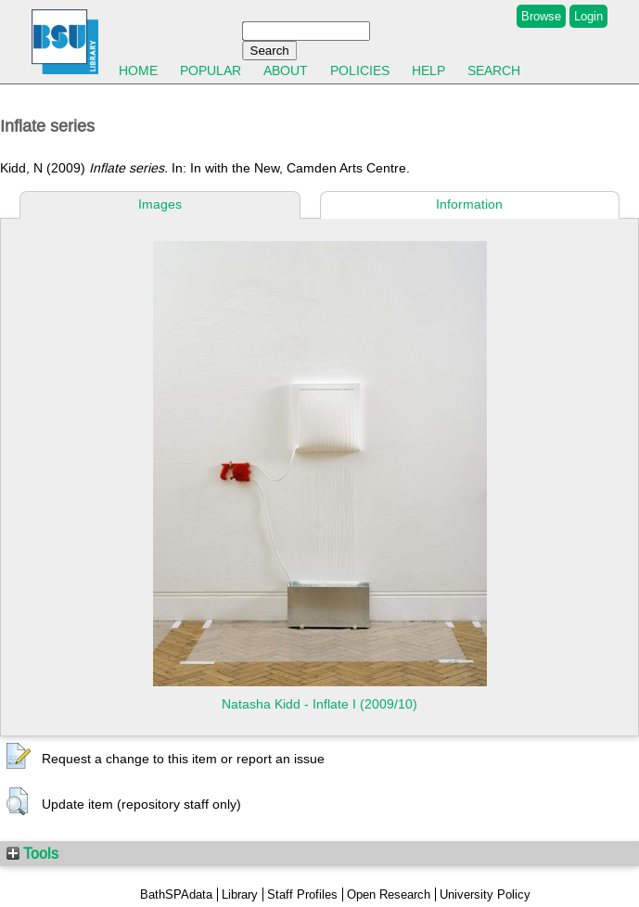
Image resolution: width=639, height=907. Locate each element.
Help (428, 70)
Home (138, 70)
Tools (32, 853)
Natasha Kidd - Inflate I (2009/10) (319, 703)
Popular (210, 70)
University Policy (485, 894)
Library (240, 894)
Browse (541, 16)
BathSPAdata (176, 894)
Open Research (388, 894)
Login (588, 16)
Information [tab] (469, 204)
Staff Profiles (302, 894)
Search (493, 70)
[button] (18, 757)
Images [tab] (160, 204)
